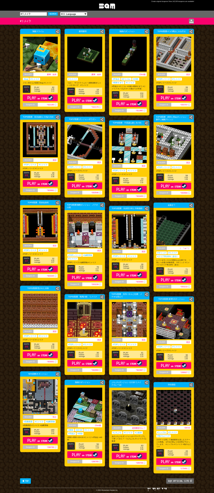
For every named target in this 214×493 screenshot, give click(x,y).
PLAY (40, 97)
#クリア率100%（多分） (168, 256)
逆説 (188, 74)
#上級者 (138, 433)
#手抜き (116, 79)
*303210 (185, 287)
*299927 (185, 372)
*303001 (52, 362)
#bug (26, 79)
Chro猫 (142, 74)
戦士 (55, 417)
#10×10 (79, 430)
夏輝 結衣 (52, 74)
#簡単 (70, 430)
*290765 (96, 461)
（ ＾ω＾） (184, 248)
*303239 (96, 284)
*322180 (52, 105)
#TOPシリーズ (163, 79)
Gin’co (187, 428)
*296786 (52, 447)
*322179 (96, 107)
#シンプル (161, 432)
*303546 (96, 193)
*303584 (185, 193)
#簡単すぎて (118, 83)
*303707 (185, 105)
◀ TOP (25, 481)
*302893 (96, 370)
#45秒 (80, 433)
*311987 (140, 110)
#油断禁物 (87, 255)
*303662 (52, 190)
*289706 (140, 463)
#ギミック (161, 253)
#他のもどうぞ (163, 436)
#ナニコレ (126, 79)
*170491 (185, 468)
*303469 (140, 196)
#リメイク (34, 79)
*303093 (140, 282)
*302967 (140, 370)
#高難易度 (28, 421)
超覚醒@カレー (138, 428)
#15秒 (135, 79)
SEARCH (52, 14)
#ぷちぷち (117, 433)
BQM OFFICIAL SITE (180, 481)
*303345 (52, 276)
